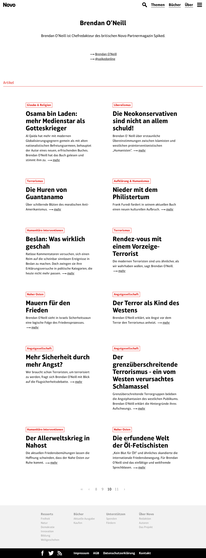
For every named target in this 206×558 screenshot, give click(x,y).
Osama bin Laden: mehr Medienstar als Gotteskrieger (55, 121)
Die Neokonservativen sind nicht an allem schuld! (145, 121)
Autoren (144, 522)
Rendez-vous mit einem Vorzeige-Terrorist (137, 246)
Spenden (111, 518)
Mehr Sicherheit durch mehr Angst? (58, 360)
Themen (158, 4)
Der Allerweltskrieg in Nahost (58, 441)
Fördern (111, 522)
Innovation (47, 531)
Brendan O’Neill (106, 54)
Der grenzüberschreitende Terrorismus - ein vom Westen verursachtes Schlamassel (145, 371)
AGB (96, 553)
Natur (44, 522)
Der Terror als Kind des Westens (146, 306)
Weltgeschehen (50, 539)
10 (109, 489)
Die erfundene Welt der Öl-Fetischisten (141, 441)
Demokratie (48, 527)
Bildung (45, 535)
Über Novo (146, 514)
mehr (56, 160)
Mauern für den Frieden (48, 306)
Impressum (81, 553)
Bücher (175, 4)
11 (117, 489)
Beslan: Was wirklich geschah (55, 242)
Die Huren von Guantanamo (46, 193)
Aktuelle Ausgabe (84, 518)
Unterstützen (115, 514)
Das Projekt (146, 527)
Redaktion (145, 518)
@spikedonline (105, 59)
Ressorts (47, 514)
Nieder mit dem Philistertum (135, 193)
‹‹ (82, 489)
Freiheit (45, 518)
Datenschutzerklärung (119, 553)
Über (189, 4)
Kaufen (78, 522)
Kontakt (145, 553)
